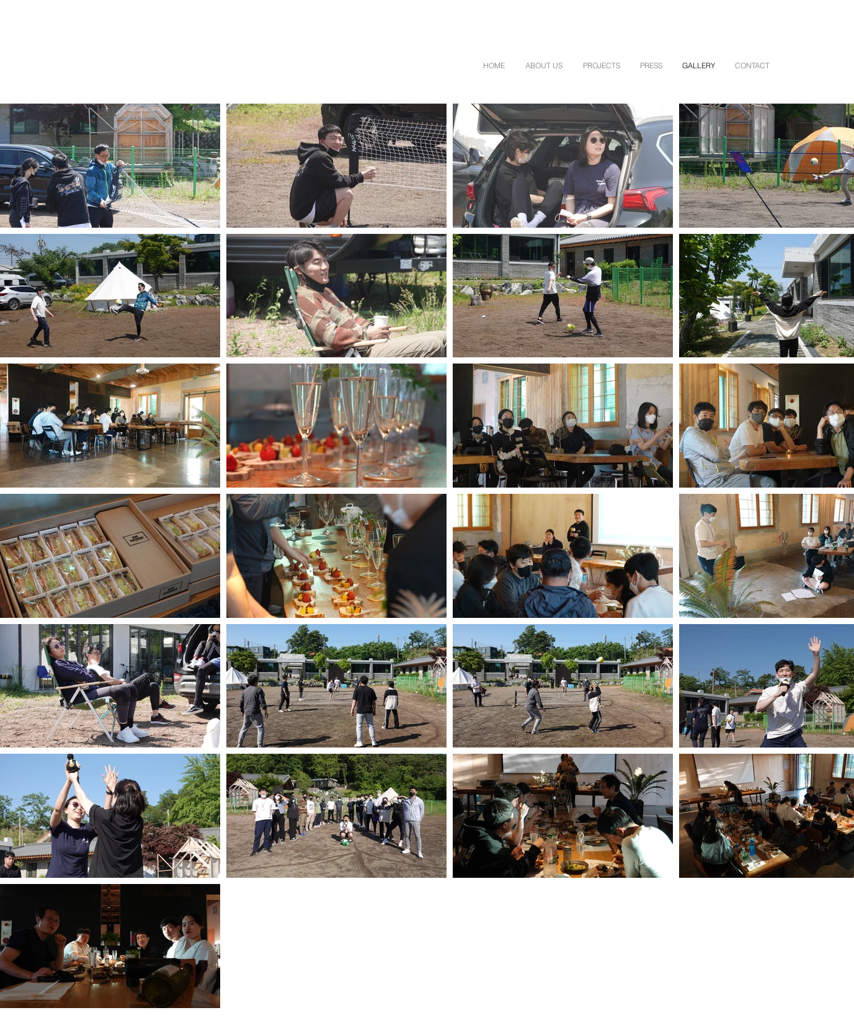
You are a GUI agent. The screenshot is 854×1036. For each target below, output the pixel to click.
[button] (543, 65)
